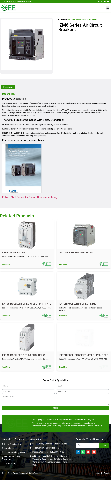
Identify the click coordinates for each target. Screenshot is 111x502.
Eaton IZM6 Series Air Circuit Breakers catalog (29, 197)
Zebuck (106, 495)
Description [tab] (8, 87)
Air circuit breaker (74, 19)
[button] (107, 8)
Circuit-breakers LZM (13, 252)
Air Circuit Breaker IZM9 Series (76, 252)
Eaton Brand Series (89, 19)
